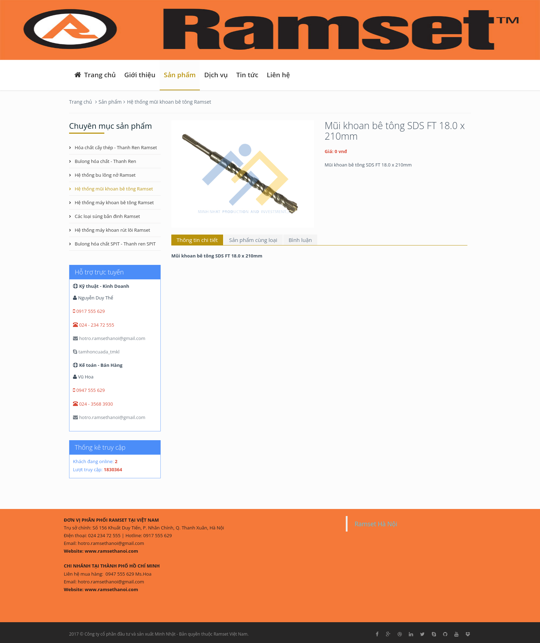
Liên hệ (278, 74)
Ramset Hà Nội (376, 524)
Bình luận (300, 239)
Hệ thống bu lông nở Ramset (105, 175)
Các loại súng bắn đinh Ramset (107, 216)
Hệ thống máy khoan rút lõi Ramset (112, 230)
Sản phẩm (180, 74)
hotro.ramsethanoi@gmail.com (109, 338)
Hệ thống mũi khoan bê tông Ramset (169, 101)
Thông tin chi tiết (197, 239)
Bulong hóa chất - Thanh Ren (105, 161)
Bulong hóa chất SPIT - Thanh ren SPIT (115, 244)
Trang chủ (94, 74)
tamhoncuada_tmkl (96, 351)
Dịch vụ (216, 74)
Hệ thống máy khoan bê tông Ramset (114, 202)
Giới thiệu (139, 74)
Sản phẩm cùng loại (253, 239)
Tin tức (247, 74)
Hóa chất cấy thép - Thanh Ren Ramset (116, 147)
